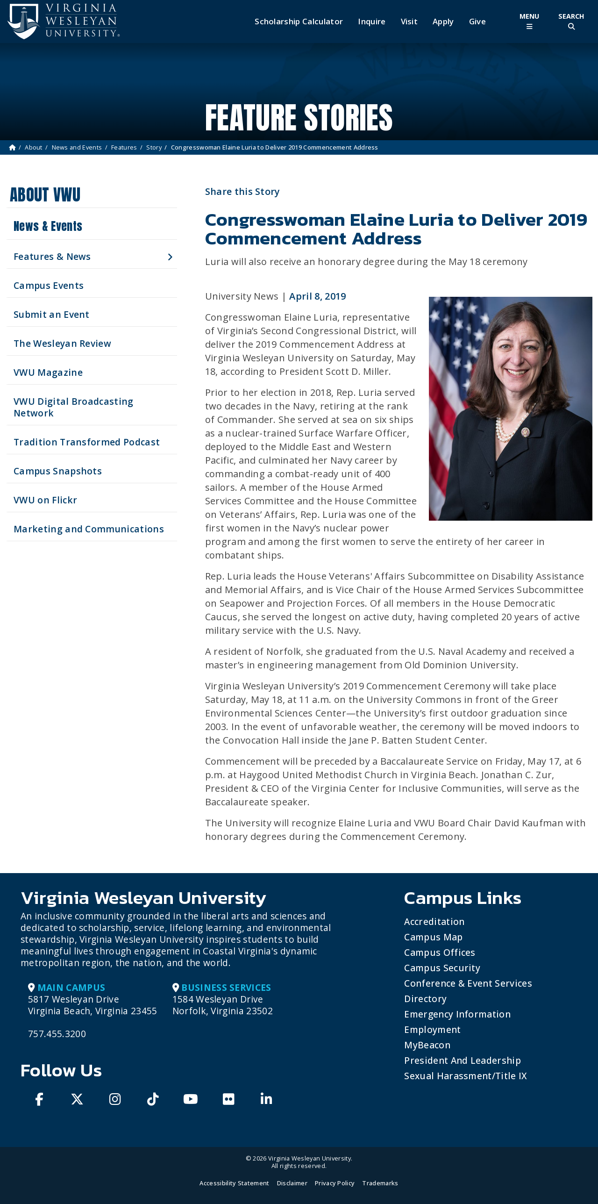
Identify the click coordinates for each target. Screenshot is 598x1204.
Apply (443, 21)
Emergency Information (457, 1014)
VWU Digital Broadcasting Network (74, 407)
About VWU (45, 195)
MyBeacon (427, 1045)
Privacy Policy (335, 1183)
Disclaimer (292, 1183)
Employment (432, 1029)
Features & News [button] (52, 256)
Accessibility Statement (234, 1183)
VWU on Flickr (45, 500)
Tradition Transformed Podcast (87, 442)
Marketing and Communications (89, 529)
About (34, 147)
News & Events (48, 226)
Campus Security (442, 967)
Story (154, 147)
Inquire (371, 21)
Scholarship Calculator (299, 21)
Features (124, 147)
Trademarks (380, 1183)
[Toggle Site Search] (571, 21)
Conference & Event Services (468, 983)
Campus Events (49, 285)
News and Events (77, 147)
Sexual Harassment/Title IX (465, 1075)
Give (477, 21)
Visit (409, 21)
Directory (425, 998)
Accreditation (434, 921)
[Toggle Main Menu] (529, 21)
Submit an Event (52, 314)
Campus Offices (439, 952)
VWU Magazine (48, 372)
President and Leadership (462, 1060)
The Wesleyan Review (62, 343)
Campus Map (433, 937)
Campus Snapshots (58, 471)
